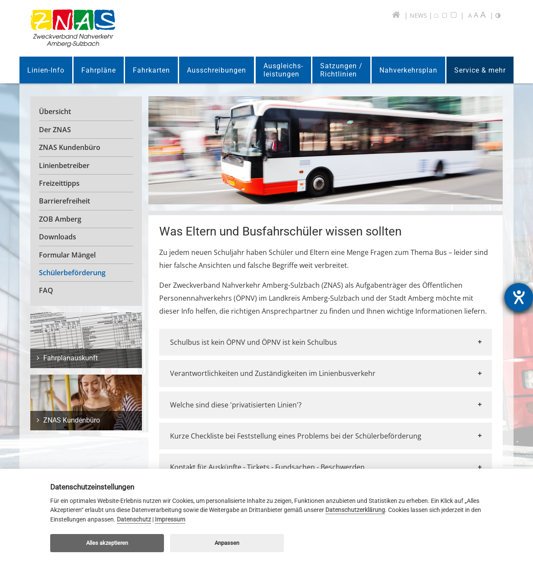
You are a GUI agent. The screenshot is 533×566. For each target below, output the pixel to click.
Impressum (170, 519)
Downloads (57, 237)
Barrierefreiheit (64, 201)
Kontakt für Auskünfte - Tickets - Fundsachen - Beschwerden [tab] (326, 467)
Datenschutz (134, 519)
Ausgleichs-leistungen (283, 70)
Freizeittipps (59, 183)
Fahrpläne (98, 70)
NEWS (418, 15)
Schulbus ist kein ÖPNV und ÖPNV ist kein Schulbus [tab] (326, 342)
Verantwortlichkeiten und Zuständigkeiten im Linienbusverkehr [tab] (326, 373)
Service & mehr (480, 70)
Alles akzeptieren (107, 543)
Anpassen (227, 543)
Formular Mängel (67, 255)
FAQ (46, 290)
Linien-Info (45, 70)
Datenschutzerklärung (355, 510)
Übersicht (55, 111)
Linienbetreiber (64, 165)
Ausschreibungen (216, 70)
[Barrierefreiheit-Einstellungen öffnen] (518, 297)
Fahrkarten (151, 70)
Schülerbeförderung (72, 272)
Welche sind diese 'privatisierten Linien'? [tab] (326, 405)
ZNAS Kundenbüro (69, 147)
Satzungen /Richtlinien (341, 70)
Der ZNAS (55, 129)
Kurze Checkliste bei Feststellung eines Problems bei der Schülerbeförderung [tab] (326, 436)
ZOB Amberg (60, 219)
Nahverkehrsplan (408, 70)
